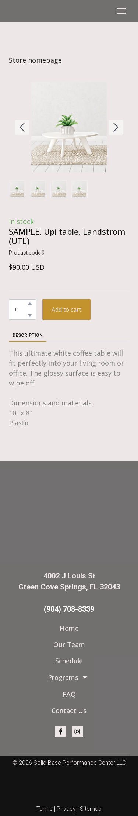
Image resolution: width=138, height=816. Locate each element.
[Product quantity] (21, 309)
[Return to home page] (69, 516)
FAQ (69, 694)
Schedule (69, 660)
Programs (63, 677)
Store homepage (35, 60)
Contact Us (69, 710)
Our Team (69, 644)
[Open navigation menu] (121, 11)
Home (69, 628)
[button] (30, 303)
